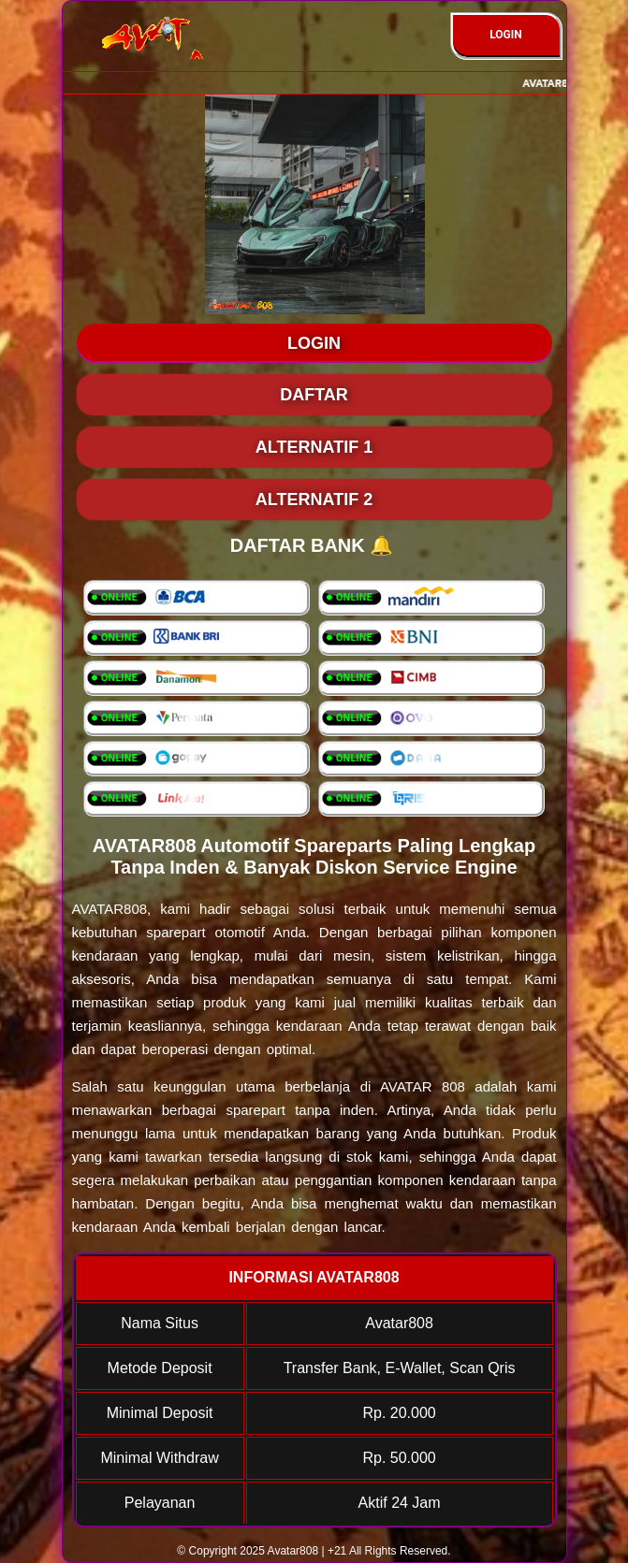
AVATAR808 (110, 909)
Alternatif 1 (314, 447)
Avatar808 (293, 1550)
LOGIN (505, 34)
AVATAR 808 (422, 1086)
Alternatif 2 (314, 499)
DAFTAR (314, 394)
